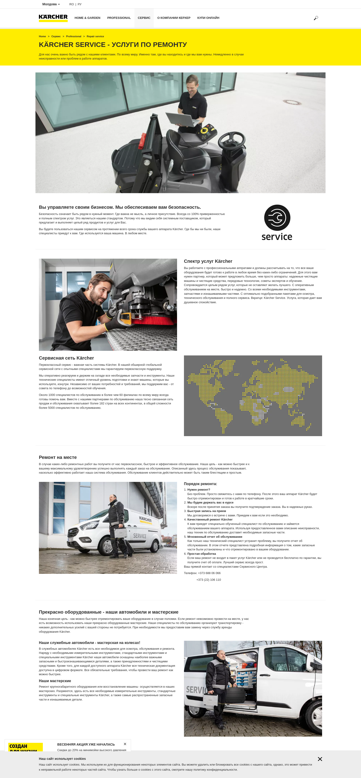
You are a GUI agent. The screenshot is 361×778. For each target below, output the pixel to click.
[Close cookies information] (320, 759)
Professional (119, 18)
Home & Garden (87, 18)
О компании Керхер (173, 18)
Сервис (144, 18)
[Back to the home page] (55, 18)
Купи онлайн (208, 18)
